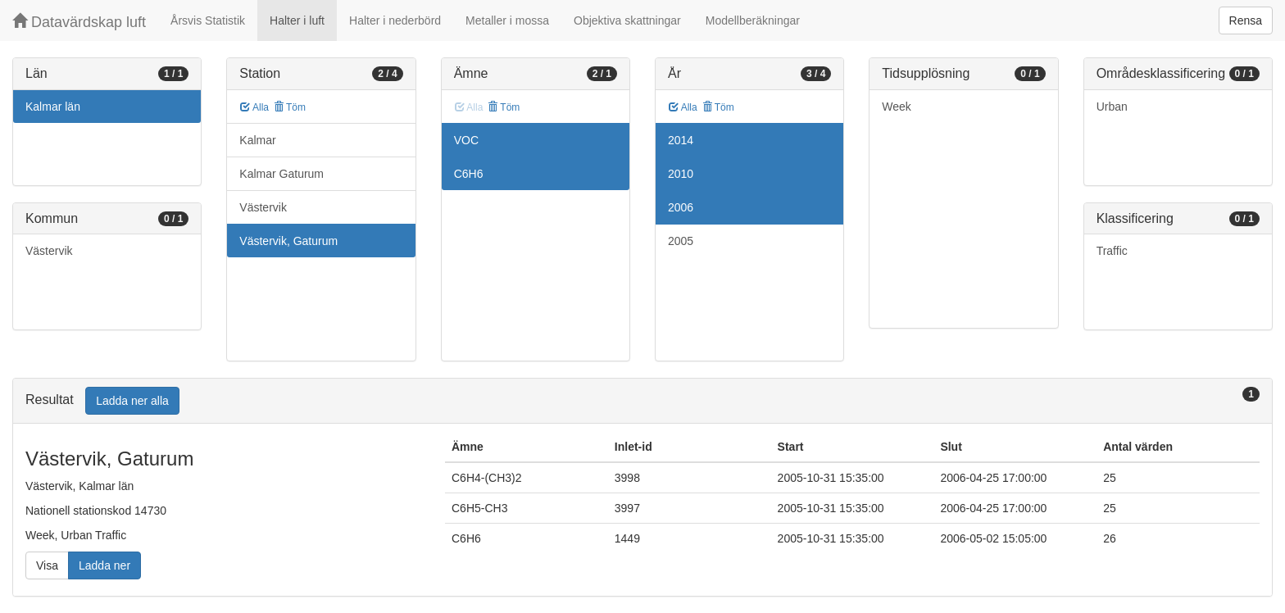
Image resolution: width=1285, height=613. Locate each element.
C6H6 (469, 173)
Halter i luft (297, 20)
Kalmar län (52, 106)
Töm (290, 107)
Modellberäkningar (753, 20)
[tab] (642, 401)
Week (896, 106)
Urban (1112, 106)
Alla (254, 107)
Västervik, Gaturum (288, 240)
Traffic (1112, 250)
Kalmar (257, 140)
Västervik (49, 250)
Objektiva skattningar (627, 20)
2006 (680, 207)
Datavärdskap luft (79, 21)
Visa (47, 565)
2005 (680, 240)
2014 (680, 140)
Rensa (1245, 20)
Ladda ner (104, 565)
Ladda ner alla (132, 400)
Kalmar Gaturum (281, 173)
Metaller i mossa (507, 20)
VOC (466, 140)
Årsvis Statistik (207, 20)
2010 (680, 173)
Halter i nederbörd (395, 20)
